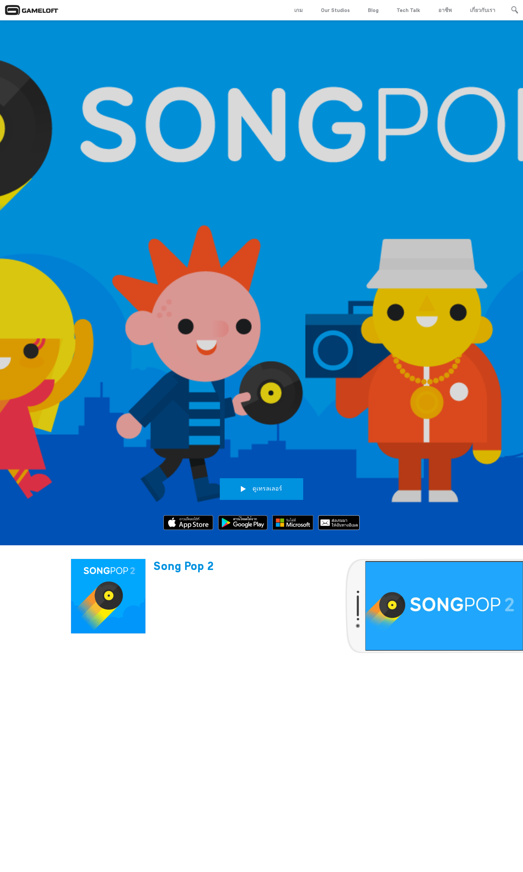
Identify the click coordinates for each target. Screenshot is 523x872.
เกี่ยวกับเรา (482, 10)
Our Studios (335, 10)
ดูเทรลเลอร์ (261, 417)
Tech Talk (408, 10)
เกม (298, 10)
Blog (373, 10)
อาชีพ (445, 10)
